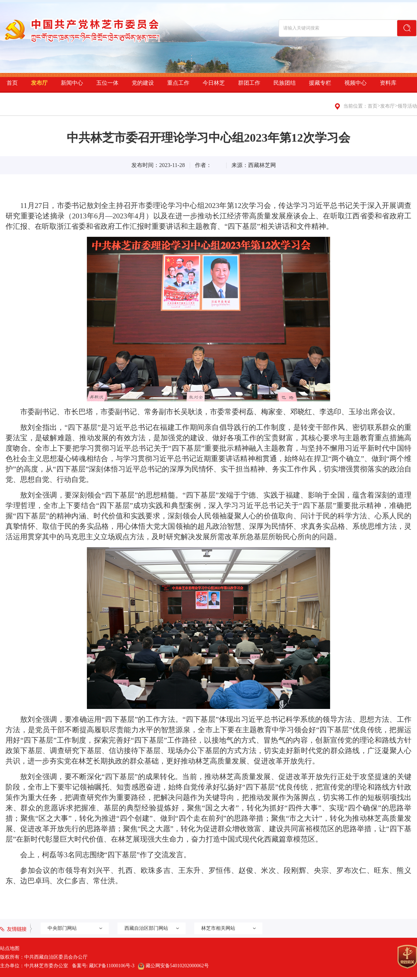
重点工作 (178, 83)
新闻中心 (72, 83)
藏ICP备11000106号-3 (111, 965)
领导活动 (407, 106)
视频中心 (355, 83)
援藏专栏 (320, 83)
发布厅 (39, 83)
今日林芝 (214, 83)
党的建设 (143, 83)
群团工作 (249, 83)
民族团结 (284, 83)
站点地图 (9, 948)
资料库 (388, 83)
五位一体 (107, 83)
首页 (12, 83)
